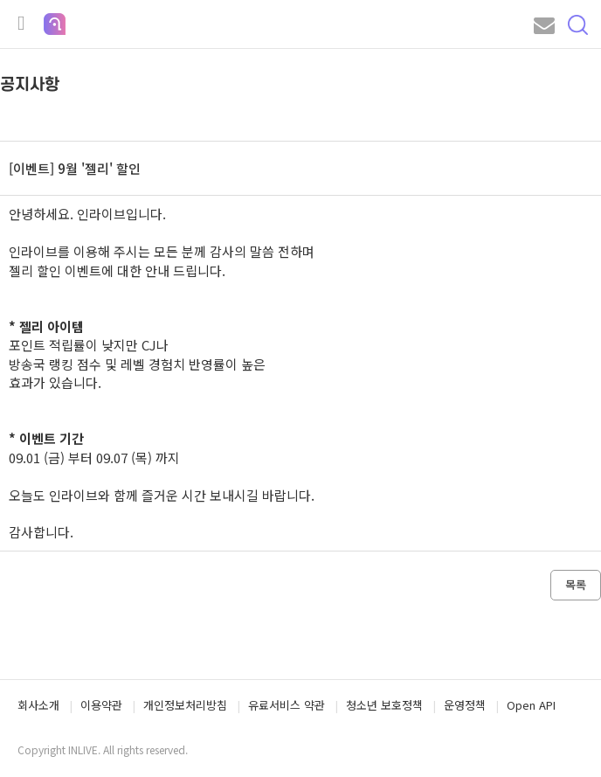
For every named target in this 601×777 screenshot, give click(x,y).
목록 (575, 584)
